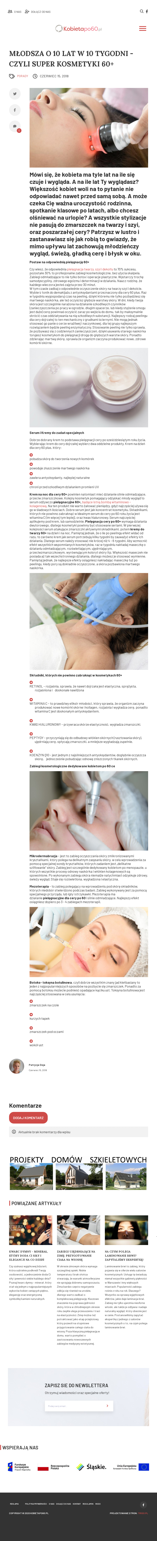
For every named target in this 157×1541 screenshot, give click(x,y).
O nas (51, 1504)
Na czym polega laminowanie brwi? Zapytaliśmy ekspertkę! (124, 1255)
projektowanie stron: (129, 1513)
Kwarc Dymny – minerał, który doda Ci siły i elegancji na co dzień (28, 1255)
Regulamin (88, 1504)
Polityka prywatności (36, 1504)
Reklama (14, 1504)
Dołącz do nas (63, 1504)
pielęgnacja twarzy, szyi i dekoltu (90, 269)
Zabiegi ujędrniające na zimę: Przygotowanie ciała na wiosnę (76, 1255)
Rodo (98, 1504)
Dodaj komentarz (28, 1118)
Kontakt (77, 1504)
